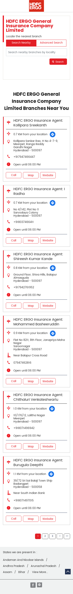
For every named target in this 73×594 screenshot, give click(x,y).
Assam (7, 572)
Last (67, 536)
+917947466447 (24, 157)
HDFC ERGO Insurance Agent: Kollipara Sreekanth (38, 123)
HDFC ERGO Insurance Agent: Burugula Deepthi (38, 462)
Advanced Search (51, 43)
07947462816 (22, 362)
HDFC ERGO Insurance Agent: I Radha (39, 191)
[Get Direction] (52, 134)
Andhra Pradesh (14, 566)
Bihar (21, 572)
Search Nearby (21, 43)
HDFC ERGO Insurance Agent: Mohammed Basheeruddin (38, 322)
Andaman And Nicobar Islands (23, 560)
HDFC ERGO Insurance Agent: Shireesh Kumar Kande (38, 256)
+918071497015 (23, 500)
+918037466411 (23, 222)
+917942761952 (23, 287)
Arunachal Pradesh (43, 566)
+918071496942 (23, 428)
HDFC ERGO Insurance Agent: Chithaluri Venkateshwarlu (38, 397)
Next (60, 536)
